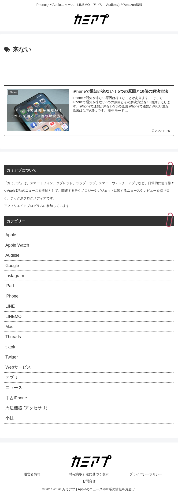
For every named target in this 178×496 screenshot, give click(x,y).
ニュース (13, 387)
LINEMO (13, 316)
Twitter (11, 357)
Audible (12, 255)
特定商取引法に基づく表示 (89, 474)
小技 (9, 418)
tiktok (10, 347)
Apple (10, 235)
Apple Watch (17, 245)
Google (12, 265)
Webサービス (18, 367)
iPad (9, 285)
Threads (13, 336)
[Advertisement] (89, 67)
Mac (9, 326)
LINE (10, 306)
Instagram (14, 275)
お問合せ (89, 481)
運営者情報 (32, 474)
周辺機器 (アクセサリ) (26, 408)
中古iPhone (16, 398)
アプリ (11, 377)
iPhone (12, 296)
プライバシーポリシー (146, 474)
